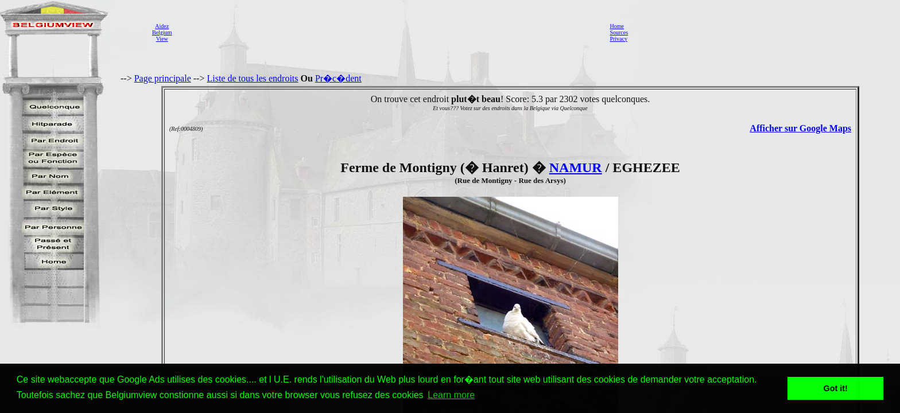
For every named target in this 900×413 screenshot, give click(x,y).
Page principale (162, 78)
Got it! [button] (836, 388)
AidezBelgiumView (162, 32)
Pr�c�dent (338, 78)
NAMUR (575, 167)
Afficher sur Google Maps (800, 128)
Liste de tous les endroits (252, 78)
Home (616, 26)
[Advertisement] (387, 32)
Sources (619, 32)
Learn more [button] (451, 395)
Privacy (618, 39)
